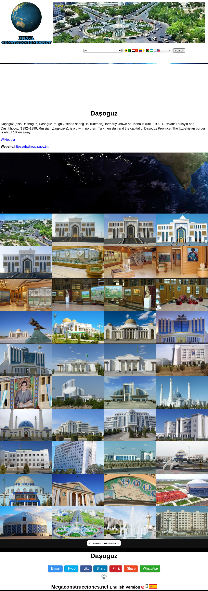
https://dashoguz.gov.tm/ (31, 146)
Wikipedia (8, 139)
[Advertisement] (104, 85)
